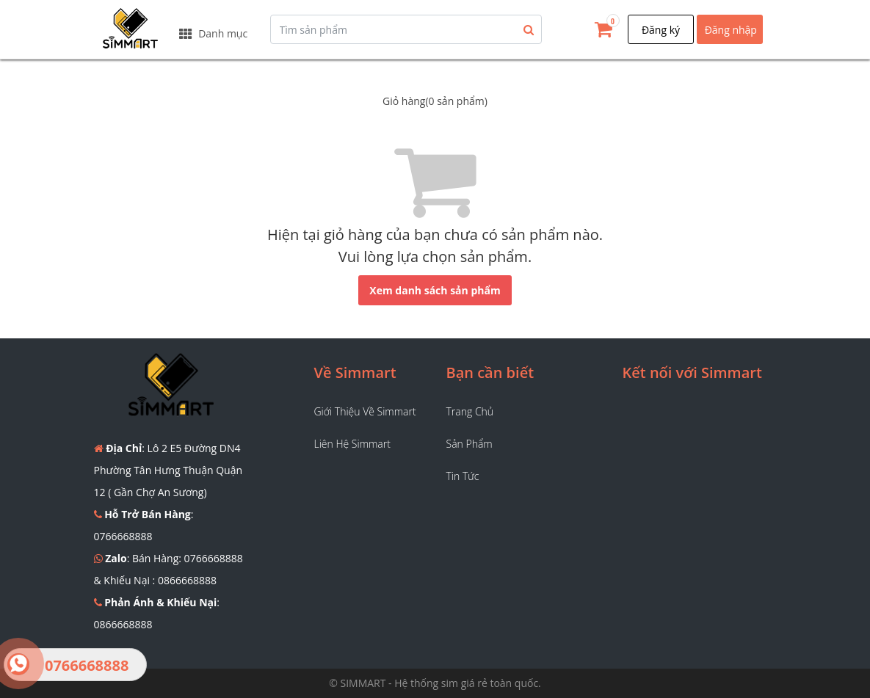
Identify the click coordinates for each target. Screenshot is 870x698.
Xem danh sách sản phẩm (434, 290)
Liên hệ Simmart (352, 444)
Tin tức (462, 476)
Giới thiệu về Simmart (365, 411)
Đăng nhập (731, 30)
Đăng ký (661, 30)
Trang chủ (470, 411)
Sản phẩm (469, 444)
